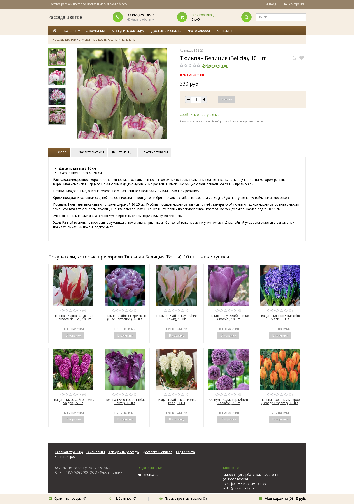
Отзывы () (123, 152)
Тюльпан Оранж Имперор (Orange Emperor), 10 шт (280, 401)
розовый (225, 121)
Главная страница (69, 452)
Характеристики (89, 152)
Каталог (70, 30)
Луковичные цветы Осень (98, 39)
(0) (84, 310)
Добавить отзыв (215, 65)
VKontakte (148, 474)
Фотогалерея (199, 30)
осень (207, 121)
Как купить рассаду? (128, 30)
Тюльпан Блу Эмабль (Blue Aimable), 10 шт (228, 317)
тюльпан (237, 121)
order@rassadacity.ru (238, 488)
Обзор (59, 152)
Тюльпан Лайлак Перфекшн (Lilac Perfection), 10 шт (125, 317)
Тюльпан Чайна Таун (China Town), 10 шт (177, 317)
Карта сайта (185, 452)
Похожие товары (154, 152)
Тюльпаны (128, 39)
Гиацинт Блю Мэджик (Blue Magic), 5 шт (280, 317)
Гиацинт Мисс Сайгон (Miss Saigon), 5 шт (73, 401)
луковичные (194, 121)
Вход (272, 4)
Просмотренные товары (183, 498)
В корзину (73, 335)
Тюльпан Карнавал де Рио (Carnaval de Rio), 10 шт (73, 317)
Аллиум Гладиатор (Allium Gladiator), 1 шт (228, 401)
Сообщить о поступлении (199, 114)
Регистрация (296, 4)
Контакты (224, 30)
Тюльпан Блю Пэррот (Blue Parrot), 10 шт (125, 401)
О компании (95, 30)
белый (215, 121)
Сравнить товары (68, 498)
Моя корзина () (204, 15)
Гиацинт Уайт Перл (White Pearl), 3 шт (176, 401)
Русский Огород (253, 121)
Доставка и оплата (166, 30)
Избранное (123, 498)
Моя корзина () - (285, 498)
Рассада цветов (65, 17)
